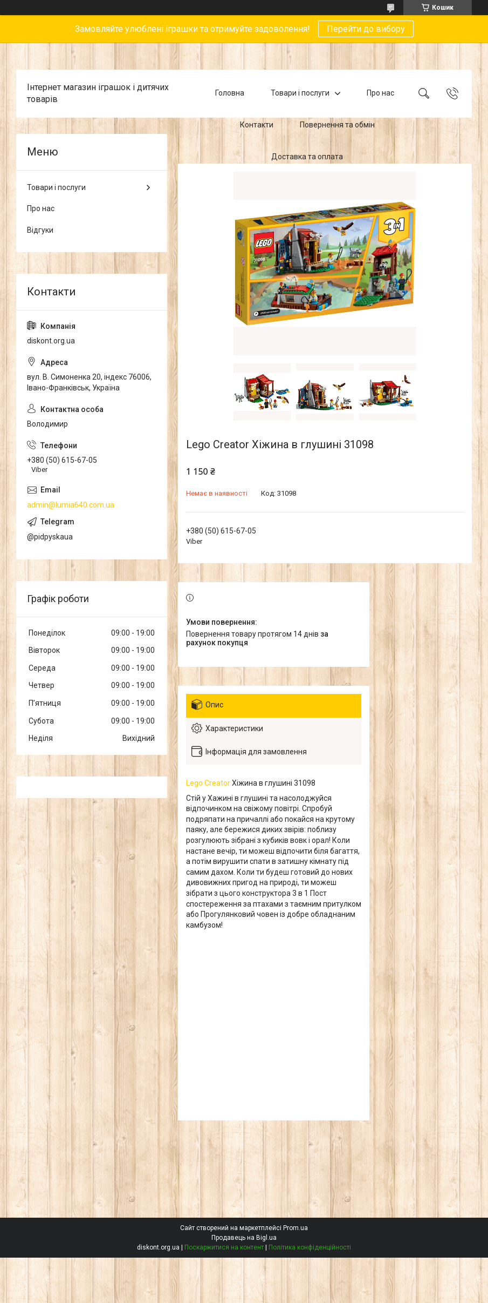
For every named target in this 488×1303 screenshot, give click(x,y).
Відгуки (40, 230)
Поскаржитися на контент (224, 1247)
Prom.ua (295, 1228)
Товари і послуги (300, 93)
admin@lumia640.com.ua (70, 505)
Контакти (256, 124)
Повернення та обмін (337, 124)
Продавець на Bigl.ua (244, 1237)
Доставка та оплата (307, 156)
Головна (229, 93)
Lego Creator (208, 783)
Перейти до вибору (366, 29)
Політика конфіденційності (310, 1247)
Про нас (380, 93)
